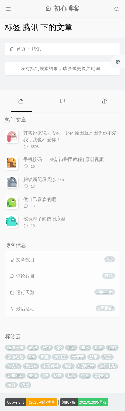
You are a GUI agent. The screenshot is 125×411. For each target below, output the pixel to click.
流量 (45, 356)
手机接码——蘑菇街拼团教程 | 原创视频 (63, 159)
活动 (71, 347)
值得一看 (15, 347)
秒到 (47, 347)
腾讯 (85, 347)
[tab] (21, 100)
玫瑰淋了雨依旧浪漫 (44, 219)
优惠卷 (31, 366)
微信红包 (15, 356)
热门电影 (108, 366)
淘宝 (107, 356)
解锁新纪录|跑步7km (44, 179)
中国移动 (51, 366)
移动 (94, 356)
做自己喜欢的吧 (39, 199)
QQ (59, 347)
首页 (18, 49)
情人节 (13, 366)
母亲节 (78, 356)
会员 (33, 375)
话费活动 (15, 375)
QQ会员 (101, 375)
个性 (85, 375)
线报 (25, 384)
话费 (58, 375)
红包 (112, 347)
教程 (33, 347)
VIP (45, 375)
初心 (71, 375)
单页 (11, 384)
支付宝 (60, 356)
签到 (68, 366)
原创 (99, 347)
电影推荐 (86, 366)
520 (32, 356)
